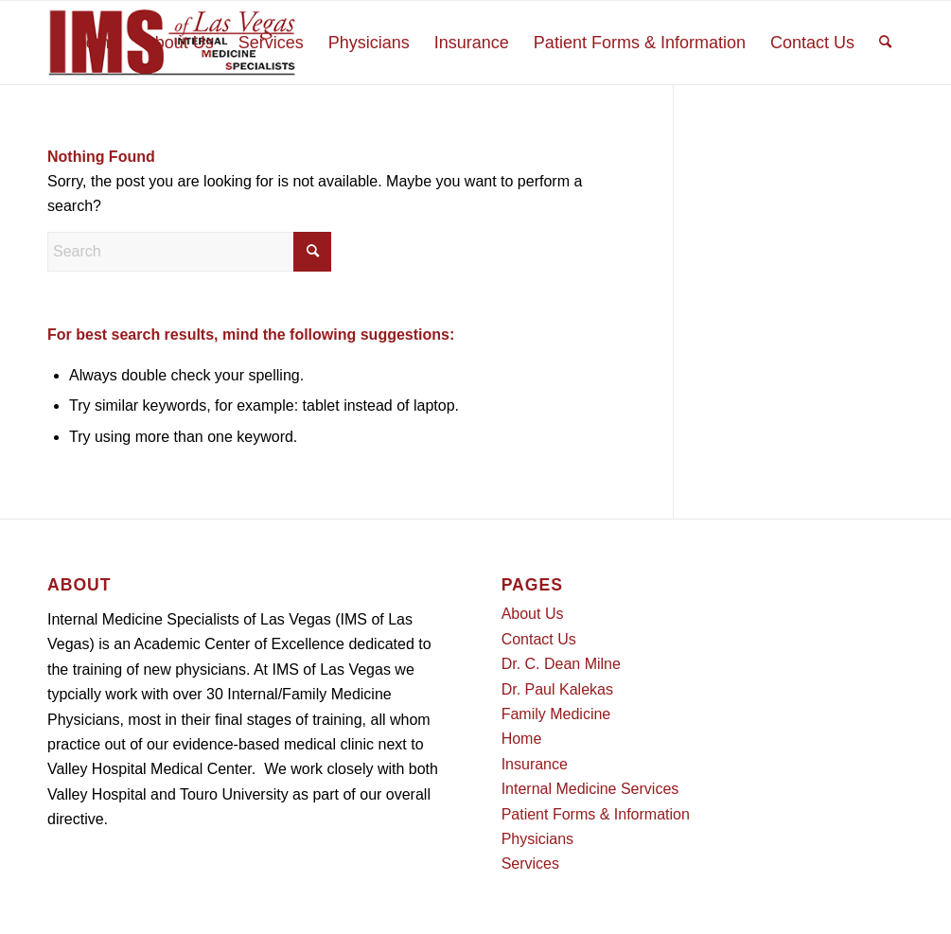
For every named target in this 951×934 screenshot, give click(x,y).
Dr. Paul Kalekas (557, 689)
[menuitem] (97, 42)
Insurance (535, 764)
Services (530, 863)
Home (522, 739)
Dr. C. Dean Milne (561, 664)
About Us (533, 614)
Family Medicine (556, 714)
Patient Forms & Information (596, 814)
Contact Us (539, 639)
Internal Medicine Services (590, 789)
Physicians (537, 839)
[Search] (885, 42)
